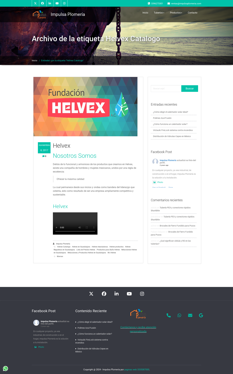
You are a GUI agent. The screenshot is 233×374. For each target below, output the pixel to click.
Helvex (61, 145)
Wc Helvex (112, 253)
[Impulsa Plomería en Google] (201, 315)
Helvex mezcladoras (100, 247)
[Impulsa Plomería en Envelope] (190, 315)
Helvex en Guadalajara (81, 247)
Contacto (192, 12)
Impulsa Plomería (61, 244)
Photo (157, 182)
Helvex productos (116, 247)
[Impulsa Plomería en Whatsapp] (179, 315)
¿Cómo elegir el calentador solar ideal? (170, 112)
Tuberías (159, 12)
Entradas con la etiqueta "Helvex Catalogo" (62, 60)
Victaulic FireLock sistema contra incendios (173, 130)
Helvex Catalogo (63, 247)
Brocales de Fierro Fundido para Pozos (177, 226)
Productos (176, 12)
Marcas (60, 256)
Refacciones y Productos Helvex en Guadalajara (87, 253)
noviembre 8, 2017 (44, 148)
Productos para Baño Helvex (108, 250)
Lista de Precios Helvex (86, 250)
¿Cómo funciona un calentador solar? (170, 124)
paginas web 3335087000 (136, 369)
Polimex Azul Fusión (162, 118)
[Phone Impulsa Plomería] (168, 315)
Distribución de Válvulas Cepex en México (172, 136)
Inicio (145, 12)
